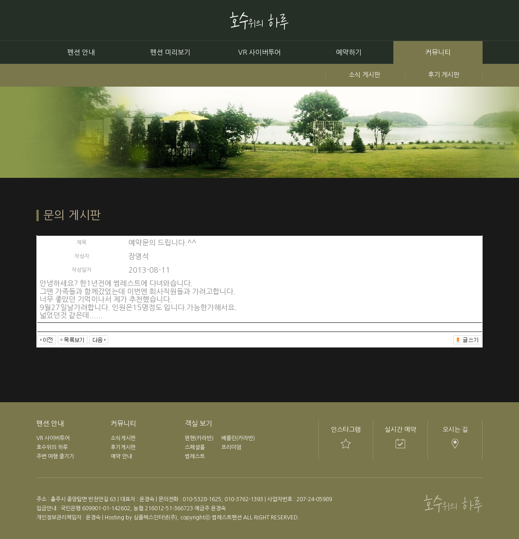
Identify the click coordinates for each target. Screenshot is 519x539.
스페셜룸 (195, 447)
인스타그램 (346, 429)
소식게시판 (123, 438)
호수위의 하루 (52, 447)
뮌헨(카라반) (199, 438)
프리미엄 (231, 447)
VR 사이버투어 (259, 52)
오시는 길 (455, 429)
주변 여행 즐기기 (55, 456)
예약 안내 (121, 456)
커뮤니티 (438, 52)
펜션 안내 (81, 52)
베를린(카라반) (238, 438)
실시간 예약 (400, 429)
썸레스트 (195, 456)
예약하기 (348, 52)
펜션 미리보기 (170, 52)
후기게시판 (123, 447)
